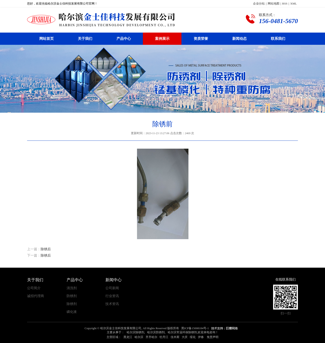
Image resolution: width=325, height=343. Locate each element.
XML (293, 3)
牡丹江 (164, 337)
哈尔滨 (139, 337)
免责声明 (212, 337)
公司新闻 (112, 288)
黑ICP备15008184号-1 (195, 328)
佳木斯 (175, 337)
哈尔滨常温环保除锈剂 (182, 332)
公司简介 (34, 288)
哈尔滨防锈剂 (156, 332)
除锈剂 (72, 304)
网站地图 (273, 3)
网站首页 (46, 38)
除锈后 (46, 249)
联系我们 (278, 38)
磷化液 (72, 312)
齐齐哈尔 (151, 337)
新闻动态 (239, 38)
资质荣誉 (201, 38)
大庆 (185, 337)
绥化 (193, 337)
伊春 (201, 337)
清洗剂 (72, 288)
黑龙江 (127, 337)
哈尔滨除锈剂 (135, 332)
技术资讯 (112, 304)
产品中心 (123, 38)
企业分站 (259, 3)
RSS (284, 3)
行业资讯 (112, 296)
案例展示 (162, 38)
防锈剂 (72, 296)
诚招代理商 (35, 296)
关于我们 (85, 38)
